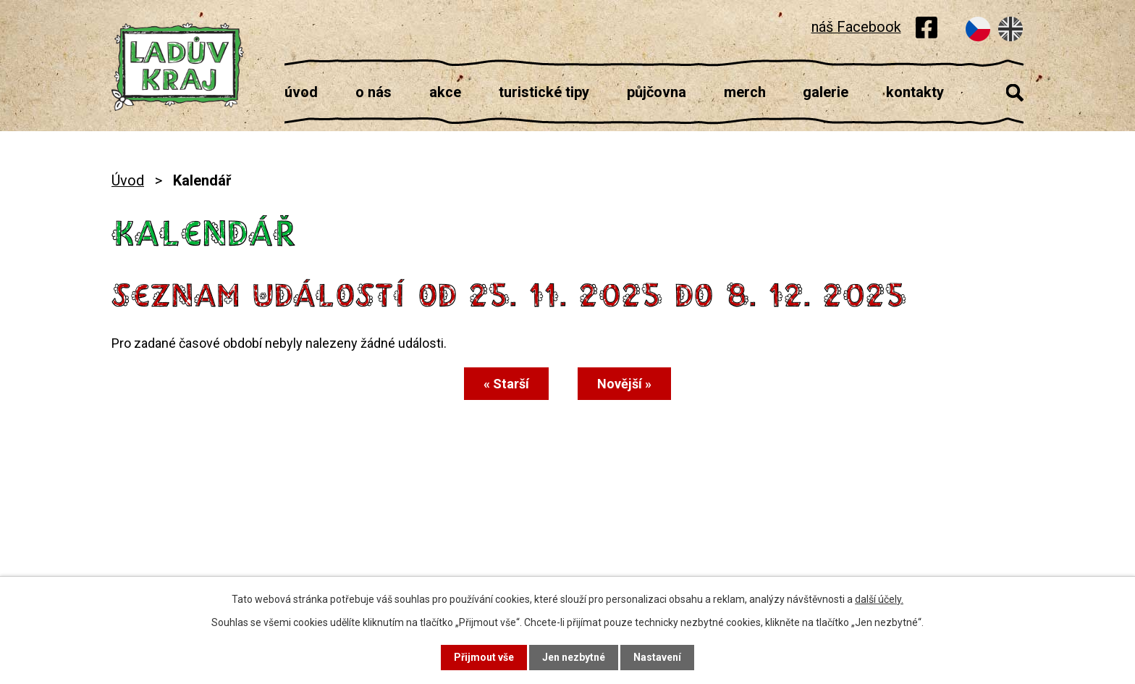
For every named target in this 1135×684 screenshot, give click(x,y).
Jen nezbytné (573, 657)
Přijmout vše (484, 657)
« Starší (506, 383)
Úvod (301, 92)
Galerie (825, 92)
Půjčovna (656, 92)
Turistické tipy (544, 92)
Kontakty (915, 92)
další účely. (879, 599)
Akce (445, 92)
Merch (745, 92)
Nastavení (657, 657)
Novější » (624, 383)
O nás (373, 92)
